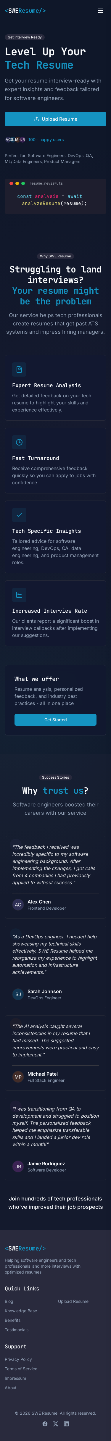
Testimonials (16, 1329)
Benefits (12, 1320)
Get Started (55, 719)
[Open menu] (100, 11)
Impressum (15, 1378)
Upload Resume (73, 1301)
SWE (25, 10)
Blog (9, 1301)
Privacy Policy (18, 1359)
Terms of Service (21, 1368)
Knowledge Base (21, 1310)
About (11, 1387)
